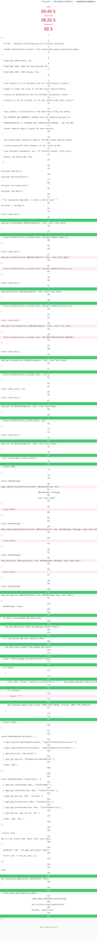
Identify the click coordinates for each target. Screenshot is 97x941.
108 (48, 641)
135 (48, 805)
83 (48, 501)
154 (48, 913)
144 (48, 853)
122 (48, 734)
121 (48, 731)
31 (48, 197)
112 (48, 670)
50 (48, 309)
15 (48, 114)
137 (48, 816)
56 (48, 340)
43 (48, 266)
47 (48, 286)
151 (48, 896)
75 (48, 452)
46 (48, 280)
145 (48, 858)
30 (48, 194)
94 (48, 558)
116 (48, 699)
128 (48, 768)
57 (48, 346)
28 (48, 183)
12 (48, 97)
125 (48, 751)
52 (48, 317)
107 (48, 632)
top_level (46, 1)
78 (48, 475)
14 (48, 109)
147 (48, 867)
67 (48, 400)
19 (48, 137)
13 (48, 103)
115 (48, 693)
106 (48, 629)
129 (48, 773)
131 (48, 782)
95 (48, 563)
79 (48, 478)
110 (48, 653)
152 (48, 901)
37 (48, 231)
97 (48, 575)
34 (48, 211)
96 (48, 569)
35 (48, 217)
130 (48, 776)
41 (48, 254)
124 (48, 745)
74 (48, 446)
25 (48, 168)
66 (48, 395)
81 (48, 489)
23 (48, 160)
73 (48, 438)
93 (48, 552)
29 (48, 188)
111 (48, 661)
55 (48, 334)
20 (48, 143)
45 (48, 277)
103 (48, 609)
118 (48, 713)
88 (48, 526)
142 (48, 841)
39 (48, 246)
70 (48, 423)
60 (48, 363)
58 (48, 349)
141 (48, 836)
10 (48, 86)
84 (48, 506)
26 (48, 174)
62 (48, 377)
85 (48, 512)
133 (48, 793)
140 (48, 830)
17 (48, 126)
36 (48, 226)
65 (48, 392)
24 (48, 165)
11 (48, 92)
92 (48, 549)
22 (48, 154)
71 (48, 429)
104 (48, 612)
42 (48, 260)
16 (48, 120)
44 (48, 271)
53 (48, 323)
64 (48, 386)
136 (48, 810)
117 (48, 708)
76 (48, 461)
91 (48, 543)
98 (48, 580)
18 (48, 131)
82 (48, 495)
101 (48, 598)
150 (48, 887)
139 (48, 827)
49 (48, 300)
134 (48, 799)
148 (48, 873)
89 (48, 532)
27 (48, 180)
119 (48, 716)
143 (48, 847)
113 (48, 676)
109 (48, 650)
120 (48, 725)
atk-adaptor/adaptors (63, 1)
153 (48, 907)
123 (48, 739)
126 (48, 756)
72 (48, 432)
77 (48, 469)
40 (48, 249)
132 (48, 788)
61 (48, 369)
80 (48, 484)
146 (48, 864)
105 (48, 621)
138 (48, 821)
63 (48, 383)
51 (48, 314)
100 (48, 589)
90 (48, 538)
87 (48, 521)
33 (48, 208)
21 (48, 148)
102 (48, 603)
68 (48, 409)
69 (48, 415)
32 (48, 203)
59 (48, 354)
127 (48, 762)
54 (48, 329)
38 (48, 240)
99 (48, 583)
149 (48, 881)
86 (48, 518)
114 (48, 685)
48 (48, 294)
